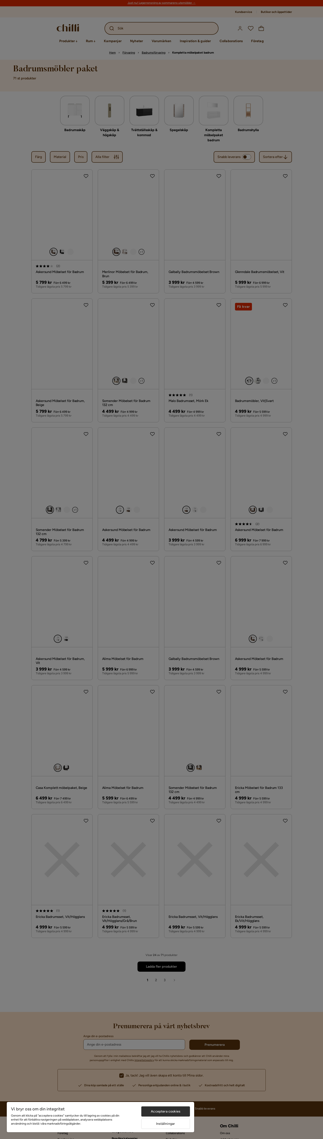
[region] (100, 1117)
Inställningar (165, 1124)
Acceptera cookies (165, 1111)
